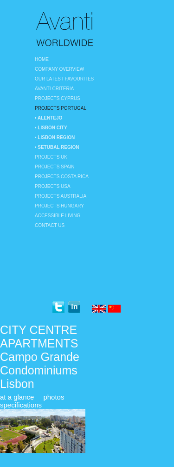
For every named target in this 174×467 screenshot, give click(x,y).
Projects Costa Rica (62, 176)
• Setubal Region (57, 147)
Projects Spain (54, 166)
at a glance (17, 397)
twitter (58, 307)
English (99, 309)
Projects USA (53, 186)
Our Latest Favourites (64, 78)
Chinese (115, 309)
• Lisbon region (55, 137)
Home (42, 59)
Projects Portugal (60, 108)
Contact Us (49, 225)
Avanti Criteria (54, 88)
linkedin (74, 307)
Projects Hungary (59, 205)
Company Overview (59, 69)
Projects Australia (60, 196)
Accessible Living (57, 215)
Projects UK (51, 157)
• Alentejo (48, 117)
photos (53, 397)
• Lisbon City (51, 127)
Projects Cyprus (57, 98)
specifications (21, 405)
